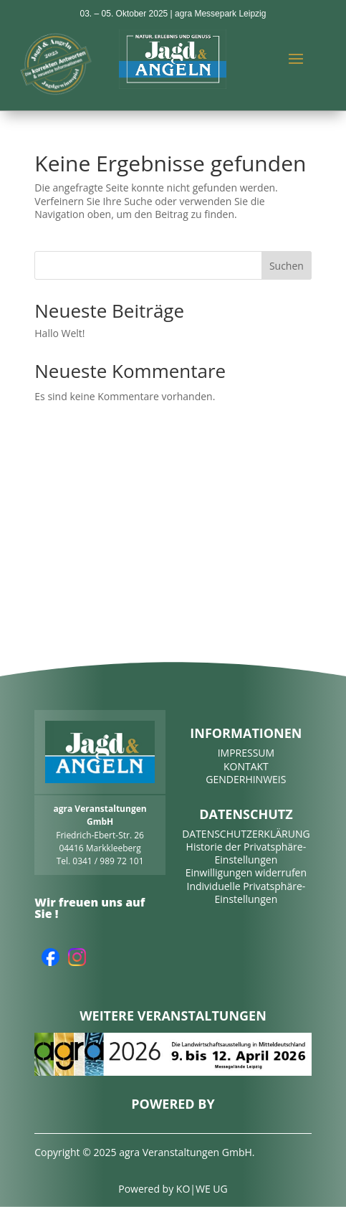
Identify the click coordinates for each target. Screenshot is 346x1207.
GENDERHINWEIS (246, 779)
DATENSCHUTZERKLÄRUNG (246, 834)
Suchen (286, 266)
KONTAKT (246, 766)
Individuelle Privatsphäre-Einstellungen (245, 892)
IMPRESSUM (246, 752)
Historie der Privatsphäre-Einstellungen (246, 853)
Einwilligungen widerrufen (246, 872)
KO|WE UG (202, 1189)
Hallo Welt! (59, 333)
